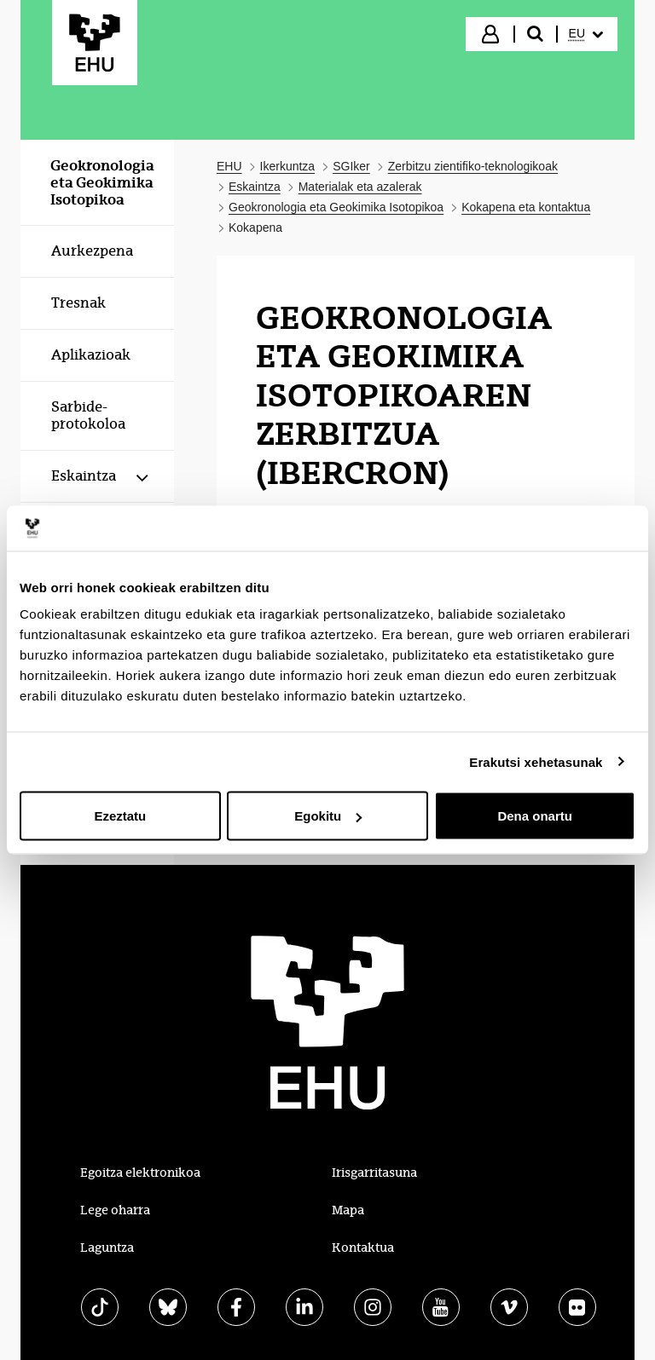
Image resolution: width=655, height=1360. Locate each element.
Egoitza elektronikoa (140, 1172)
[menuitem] (586, 34)
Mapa (348, 1210)
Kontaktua (363, 1247)
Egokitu (328, 816)
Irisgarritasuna (374, 1172)
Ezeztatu (120, 816)
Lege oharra (115, 1210)
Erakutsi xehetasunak (535, 761)
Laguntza (107, 1247)
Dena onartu (534, 816)
